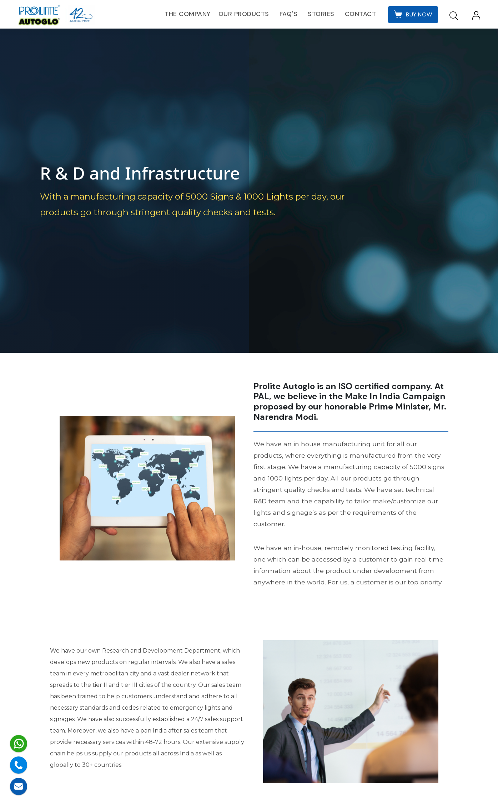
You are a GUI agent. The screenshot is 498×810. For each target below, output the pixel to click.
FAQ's (288, 14)
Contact (360, 14)
